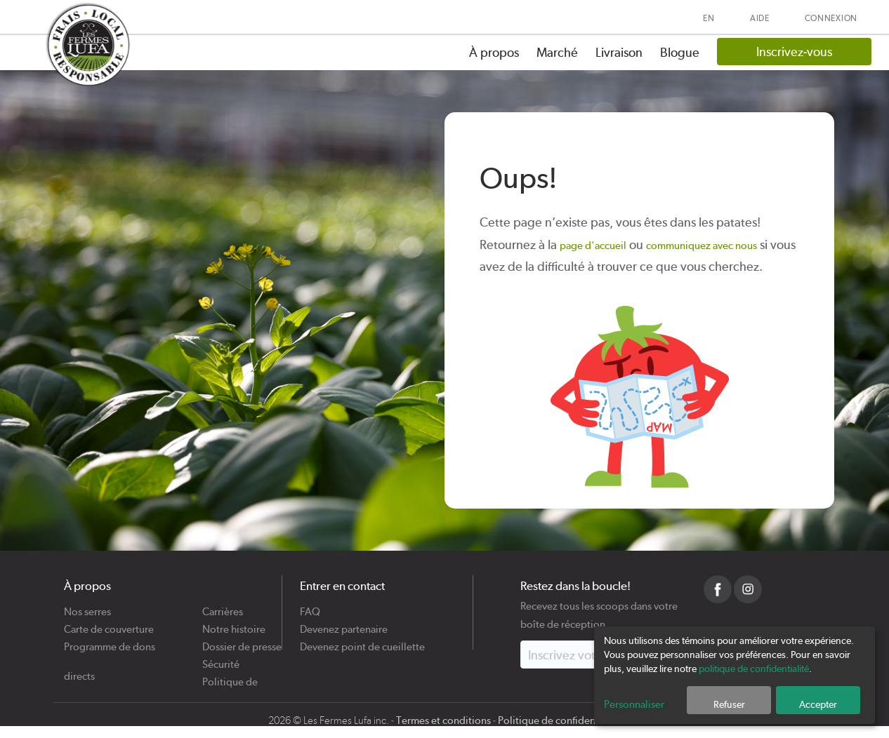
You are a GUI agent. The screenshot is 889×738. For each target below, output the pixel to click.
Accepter (818, 704)
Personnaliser (634, 704)
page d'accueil (593, 245)
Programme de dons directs (109, 641)
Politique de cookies (230, 677)
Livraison (619, 52)
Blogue (679, 52)
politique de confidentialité (754, 668)
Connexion (831, 18)
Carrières (222, 606)
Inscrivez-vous (794, 51)
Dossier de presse (242, 641)
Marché (557, 52)
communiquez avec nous (701, 245)
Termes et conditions (443, 720)
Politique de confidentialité (559, 720)
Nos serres (87, 606)
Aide (760, 18)
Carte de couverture (109, 624)
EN (708, 18)
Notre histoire (233, 624)
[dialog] (734, 675)
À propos (494, 52)
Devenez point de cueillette (362, 641)
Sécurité (220, 659)
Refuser (729, 704)
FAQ (310, 606)
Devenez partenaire (344, 624)
